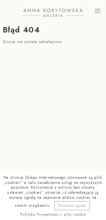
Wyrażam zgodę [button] (72, 205)
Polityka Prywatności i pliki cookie (53, 214)
